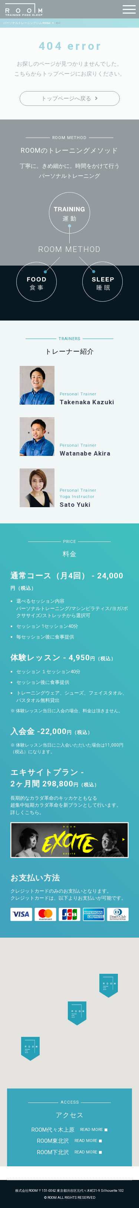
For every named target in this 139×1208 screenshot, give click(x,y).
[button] (77, 1013)
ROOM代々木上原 (53, 1129)
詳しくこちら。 (27, 812)
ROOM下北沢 (53, 1152)
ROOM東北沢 (53, 1141)
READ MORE (91, 1129)
